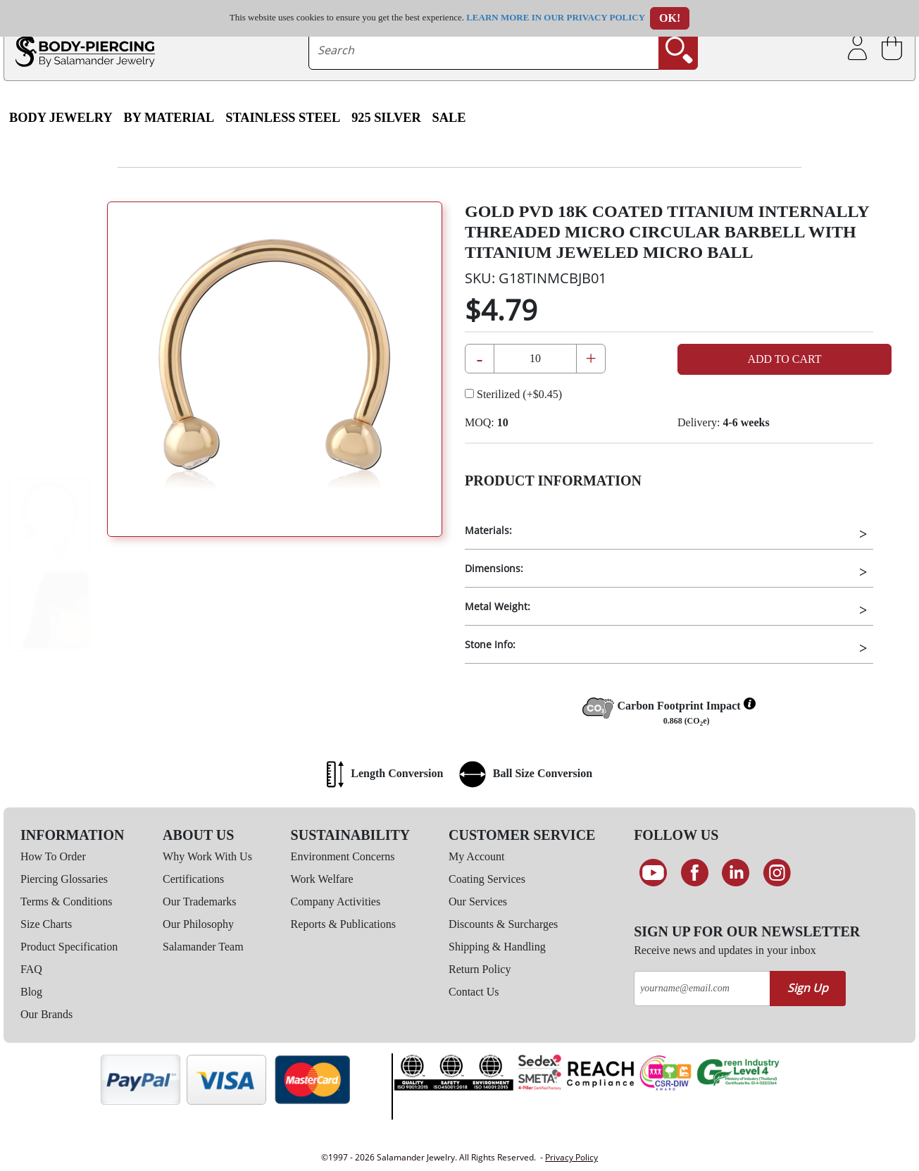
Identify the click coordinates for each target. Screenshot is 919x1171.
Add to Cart (784, 359)
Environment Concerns (343, 856)
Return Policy (480, 969)
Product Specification (69, 947)
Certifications (193, 879)
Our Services (478, 901)
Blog (31, 992)
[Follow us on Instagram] (777, 872)
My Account (477, 856)
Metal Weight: (497, 606)
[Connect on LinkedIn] (735, 872)
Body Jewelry (61, 118)
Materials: (488, 530)
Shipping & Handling (497, 947)
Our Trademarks (199, 901)
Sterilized (513, 394)
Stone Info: (490, 644)
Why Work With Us (207, 856)
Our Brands (46, 1014)
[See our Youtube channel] (653, 872)
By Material (169, 118)
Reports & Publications (343, 924)
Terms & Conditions (66, 901)
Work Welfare (322, 879)
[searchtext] (483, 50)
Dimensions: (494, 568)
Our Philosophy (198, 924)
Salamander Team (203, 947)
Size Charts (46, 924)
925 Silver (385, 118)
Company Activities (336, 901)
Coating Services (487, 879)
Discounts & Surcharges (503, 924)
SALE (449, 118)
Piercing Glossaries (64, 879)
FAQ (31, 969)
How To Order (53, 856)
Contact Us (474, 992)
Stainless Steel (282, 118)
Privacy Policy (571, 1157)
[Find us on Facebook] (694, 872)
